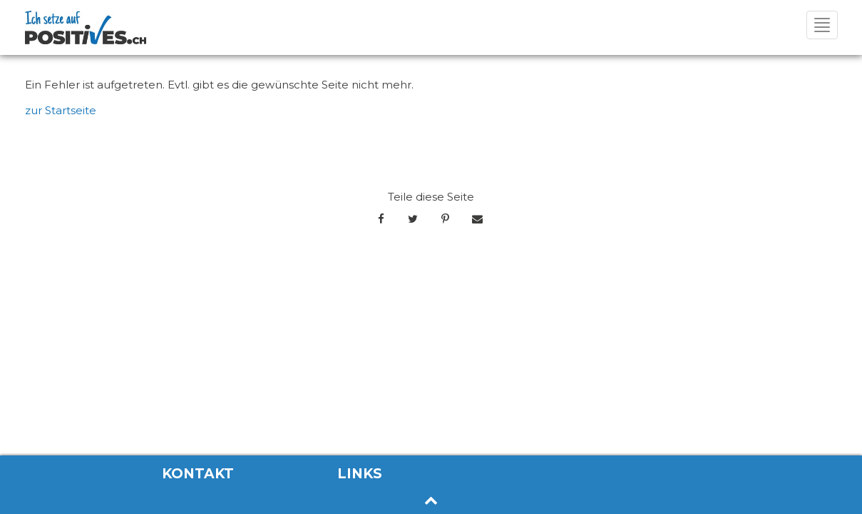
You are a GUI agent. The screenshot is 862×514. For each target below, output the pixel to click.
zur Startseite (60, 110)
